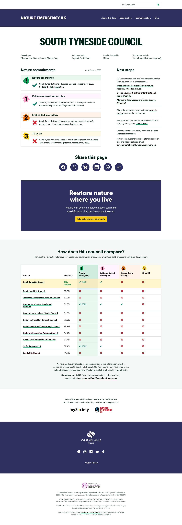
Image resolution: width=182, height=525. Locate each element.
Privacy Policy (91, 463)
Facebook (63, 167)
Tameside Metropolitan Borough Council (41, 297)
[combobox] (141, 4)
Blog (157, 18)
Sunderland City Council (34, 291)
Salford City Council (32, 346)
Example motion (143, 18)
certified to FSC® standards (90, 512)
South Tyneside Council (33, 282)
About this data (108, 18)
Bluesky (85, 167)
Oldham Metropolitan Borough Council (40, 333)
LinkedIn (97, 167)
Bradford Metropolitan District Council (40, 313)
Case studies (126, 18)
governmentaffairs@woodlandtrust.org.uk (136, 145)
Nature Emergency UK (43, 18)
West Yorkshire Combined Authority (39, 340)
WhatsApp (108, 167)
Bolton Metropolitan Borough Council (40, 320)
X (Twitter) (74, 167)
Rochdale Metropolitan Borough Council (41, 326)
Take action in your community (91, 219)
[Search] (158, 4)
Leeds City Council (31, 353)
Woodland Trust (31, 5)
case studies (141, 123)
